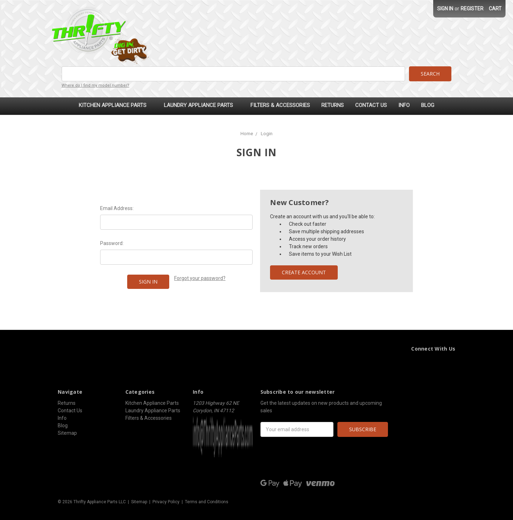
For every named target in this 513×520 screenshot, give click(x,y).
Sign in (445, 8)
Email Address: (117, 208)
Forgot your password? (200, 278)
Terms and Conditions (206, 501)
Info (404, 105)
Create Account (304, 272)
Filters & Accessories (280, 105)
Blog (427, 105)
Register (472, 8)
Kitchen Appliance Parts (115, 105)
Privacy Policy (166, 501)
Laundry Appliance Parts (201, 105)
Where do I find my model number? (95, 85)
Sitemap (67, 433)
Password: (112, 243)
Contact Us (371, 105)
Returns (332, 105)
